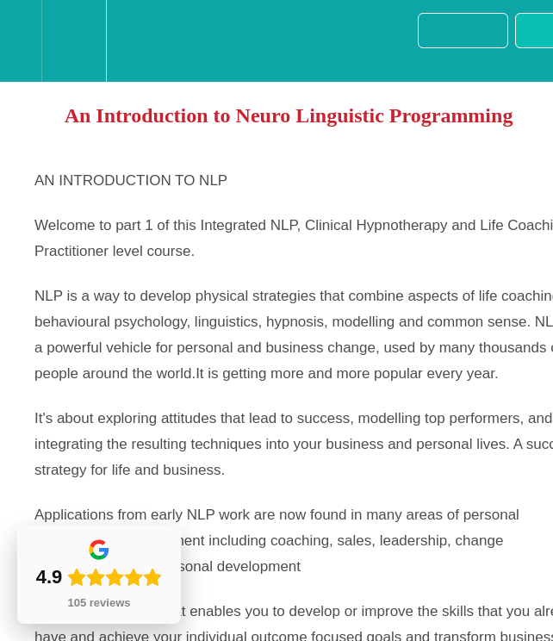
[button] (20, 41)
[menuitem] (73, 41)
